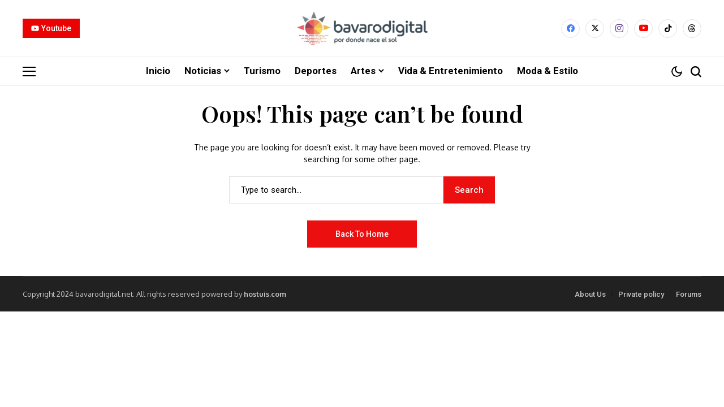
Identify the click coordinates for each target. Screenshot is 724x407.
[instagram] (619, 28)
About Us (590, 293)
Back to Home (362, 233)
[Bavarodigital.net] (362, 28)
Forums (688, 293)
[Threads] (692, 28)
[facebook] (570, 28)
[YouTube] (643, 28)
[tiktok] (667, 28)
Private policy (641, 293)
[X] (594, 28)
